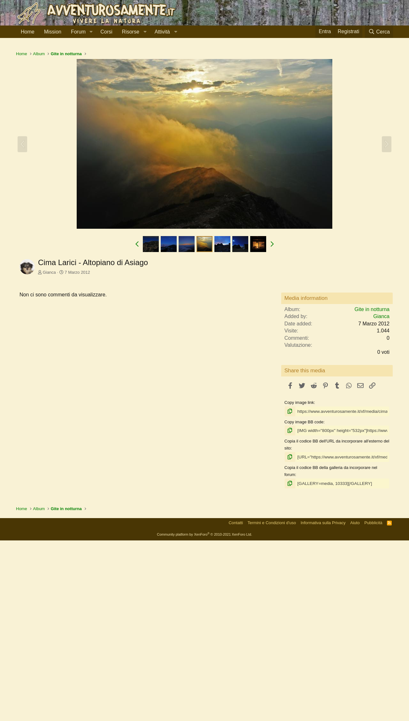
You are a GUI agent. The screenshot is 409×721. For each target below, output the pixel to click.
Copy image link (299, 584)
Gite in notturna (372, 491)
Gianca (49, 361)
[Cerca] (379, 32)
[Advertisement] (204, 92)
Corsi (106, 31)
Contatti (235, 703)
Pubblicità (373, 703)
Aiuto (355, 703)
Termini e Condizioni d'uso (272, 703)
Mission (52, 31)
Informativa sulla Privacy (323, 703)
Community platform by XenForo (204, 715)
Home (28, 31)
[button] (91, 32)
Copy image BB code (303, 603)
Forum (78, 31)
